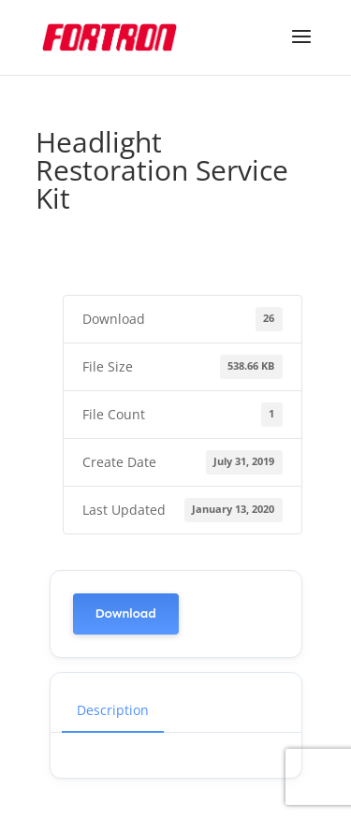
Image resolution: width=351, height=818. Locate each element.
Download (125, 613)
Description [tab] (113, 710)
